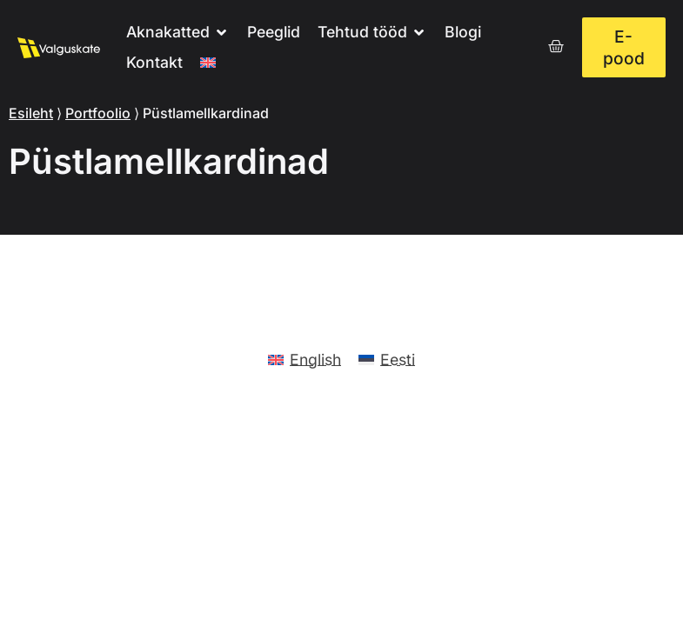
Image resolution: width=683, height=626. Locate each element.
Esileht (31, 113)
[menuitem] (208, 63)
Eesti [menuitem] (397, 359)
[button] (177, 32)
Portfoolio (98, 113)
